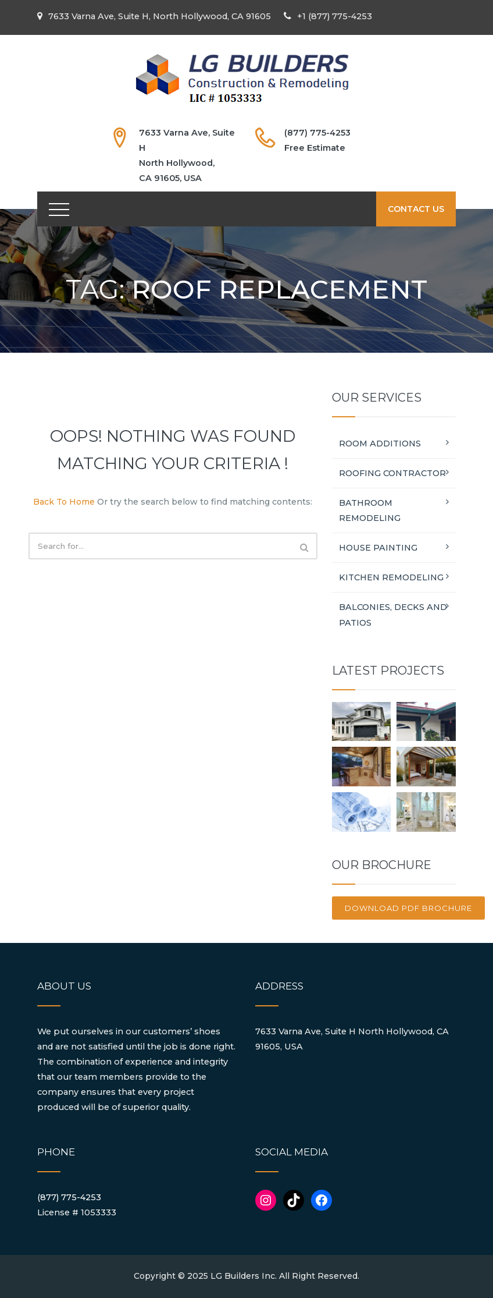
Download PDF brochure (408, 908)
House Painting (378, 547)
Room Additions (380, 443)
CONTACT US (416, 209)
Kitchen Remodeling (391, 577)
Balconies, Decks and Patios (393, 614)
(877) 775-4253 (69, 1197)
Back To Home (64, 501)
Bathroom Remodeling (370, 510)
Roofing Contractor (392, 473)
